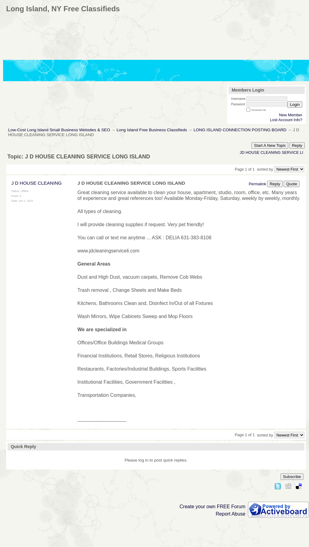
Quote (291, 184)
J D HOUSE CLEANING (36, 183)
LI (301, 152)
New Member (290, 115)
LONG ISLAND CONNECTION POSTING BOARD (240, 130)
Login (295, 104)
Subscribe (292, 476)
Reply (297, 145)
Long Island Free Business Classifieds (152, 130)
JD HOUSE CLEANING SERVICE (269, 152)
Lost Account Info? (286, 120)
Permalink (257, 184)
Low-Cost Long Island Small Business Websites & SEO (59, 130)
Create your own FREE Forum (212, 506)
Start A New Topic (270, 145)
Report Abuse (230, 513)
